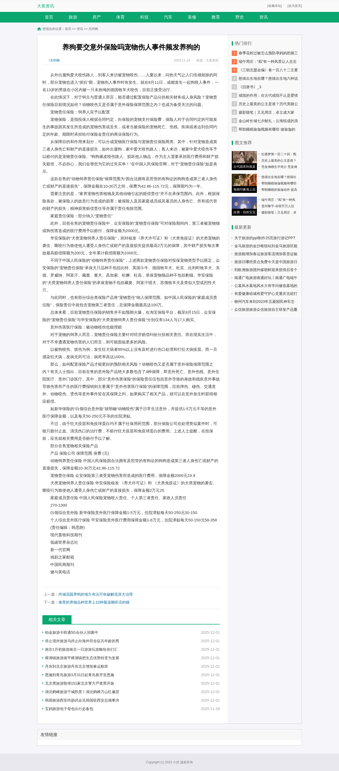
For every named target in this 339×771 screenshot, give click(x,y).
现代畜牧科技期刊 (66, 535)
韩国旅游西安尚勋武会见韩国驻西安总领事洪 (82, 700)
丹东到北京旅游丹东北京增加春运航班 (76, 666)
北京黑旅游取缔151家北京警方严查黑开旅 (79, 683)
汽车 (168, 17)
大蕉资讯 (45, 6)
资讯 (263, 17)
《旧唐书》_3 (250, 87)
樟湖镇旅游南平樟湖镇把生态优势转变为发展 (82, 658)
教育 (216, 17)
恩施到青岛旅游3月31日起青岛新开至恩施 (79, 675)
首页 (49, 17)
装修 (192, 17)
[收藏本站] (274, 6)
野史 (239, 17)
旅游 (73, 17)
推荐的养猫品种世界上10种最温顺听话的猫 (94, 602)
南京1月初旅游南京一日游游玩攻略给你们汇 (81, 649)
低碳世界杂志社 (64, 542)
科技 (144, 17)
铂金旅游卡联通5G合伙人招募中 (71, 632)
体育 (120, 17)
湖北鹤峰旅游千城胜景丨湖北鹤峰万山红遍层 (82, 692)
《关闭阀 (53, 60)
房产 (96, 17)
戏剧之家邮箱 (62, 557)
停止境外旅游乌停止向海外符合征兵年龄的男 (82, 641)
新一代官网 (60, 549)
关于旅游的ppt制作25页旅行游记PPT (264, 238)
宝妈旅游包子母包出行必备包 (69, 709)
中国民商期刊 (62, 564)
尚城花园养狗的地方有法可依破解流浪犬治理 (96, 594)
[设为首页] (294, 6)
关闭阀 (93, 29)
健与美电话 (60, 572)
